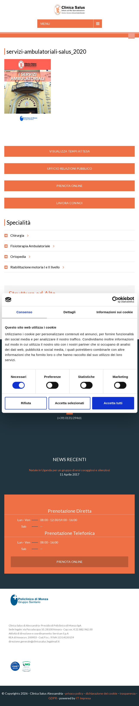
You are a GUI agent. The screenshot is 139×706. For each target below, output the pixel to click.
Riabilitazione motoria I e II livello (36, 267)
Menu (45, 23)
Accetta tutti (113, 403)
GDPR (52, 698)
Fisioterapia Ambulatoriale (31, 246)
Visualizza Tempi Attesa (69, 151)
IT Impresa (83, 698)
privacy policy (74, 693)
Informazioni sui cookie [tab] (115, 312)
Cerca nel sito (131, 35)
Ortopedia (19, 256)
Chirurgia (18, 235)
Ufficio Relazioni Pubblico (69, 168)
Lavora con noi (69, 203)
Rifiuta (26, 403)
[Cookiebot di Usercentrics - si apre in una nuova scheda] (115, 299)
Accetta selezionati (69, 403)
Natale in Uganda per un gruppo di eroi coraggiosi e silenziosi (69, 470)
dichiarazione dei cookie (101, 693)
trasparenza (128, 693)
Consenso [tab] (24, 312)
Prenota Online (69, 186)
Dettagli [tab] (70, 312)
